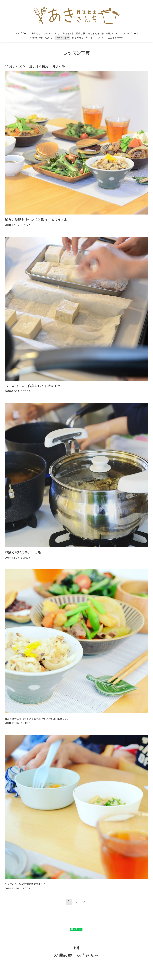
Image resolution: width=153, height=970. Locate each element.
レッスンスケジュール (127, 33)
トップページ (22, 33)
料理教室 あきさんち (76, 955)
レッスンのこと (51, 33)
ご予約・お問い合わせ (41, 37)
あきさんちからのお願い (100, 33)
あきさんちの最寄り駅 (74, 33)
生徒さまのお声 (115, 37)
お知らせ (36, 33)
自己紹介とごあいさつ (83, 37)
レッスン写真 (62, 37)
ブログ (101, 37)
